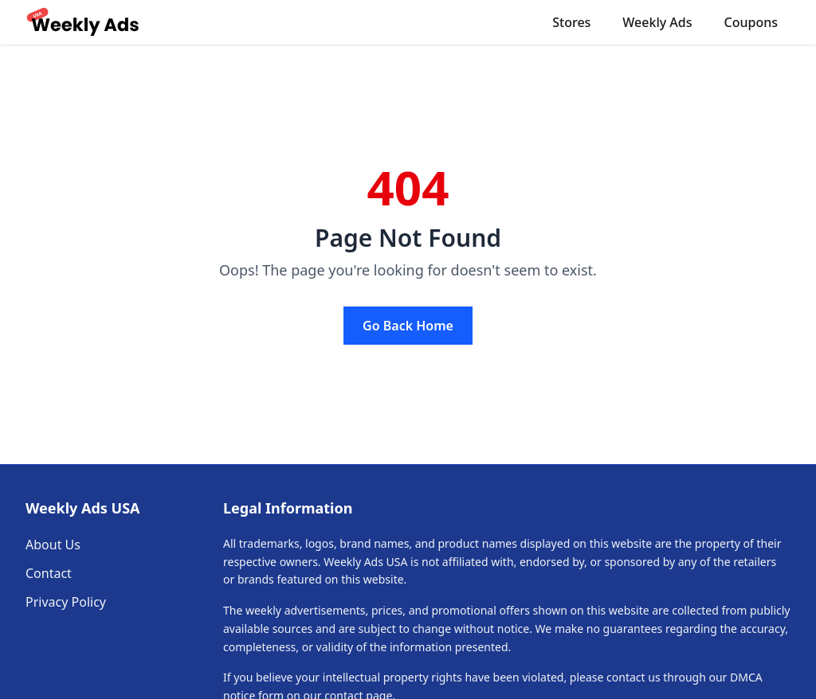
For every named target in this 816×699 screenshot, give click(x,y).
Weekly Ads (657, 22)
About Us (53, 544)
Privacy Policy (66, 602)
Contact (49, 573)
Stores (571, 22)
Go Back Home (408, 325)
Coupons (751, 22)
